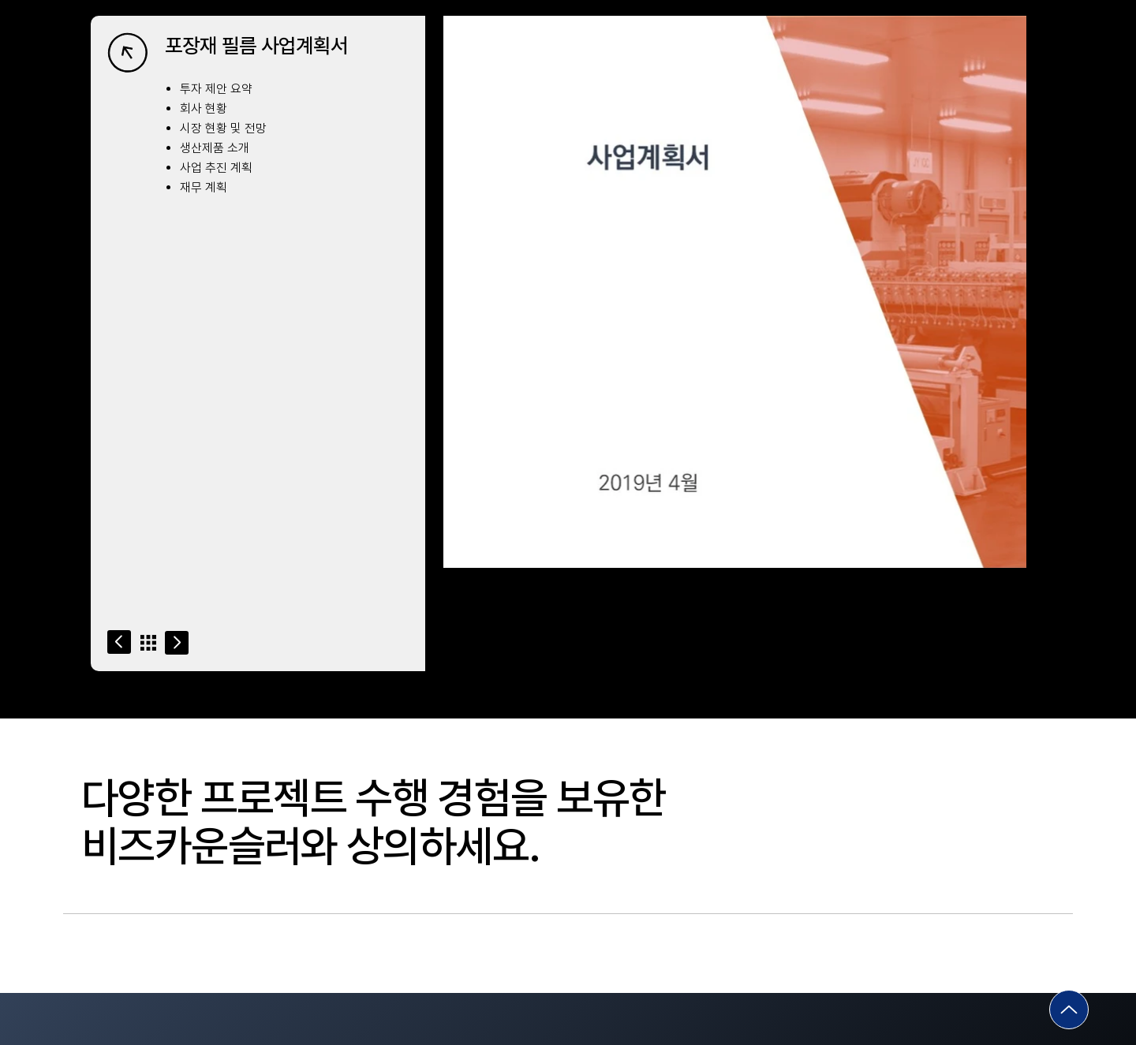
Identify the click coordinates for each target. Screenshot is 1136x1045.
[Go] (119, 642)
